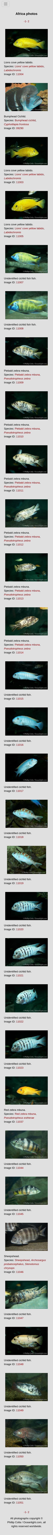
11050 (19, 1456)
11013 (19, 598)
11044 (19, 1167)
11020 (19, 929)
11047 (19, 1318)
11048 (19, 1364)
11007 (19, 282)
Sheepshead (22, 1260)
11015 (19, 698)
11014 (19, 652)
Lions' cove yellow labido (29, 66)
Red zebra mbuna (25, 1113)
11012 (19, 544)
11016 (19, 744)
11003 (19, 182)
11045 (19, 1214)
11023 (19, 1067)
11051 (19, 1502)
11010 (19, 436)
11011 (19, 490)
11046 (19, 1271)
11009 (19, 382)
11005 (19, 236)
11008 (19, 328)
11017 (19, 790)
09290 (19, 128)
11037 (19, 1121)
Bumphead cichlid (25, 120)
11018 (19, 837)
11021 (19, 975)
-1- (25, 21)
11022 (19, 1021)
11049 (19, 1410)
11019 (19, 883)
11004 (19, 74)
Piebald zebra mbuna (27, 374)
